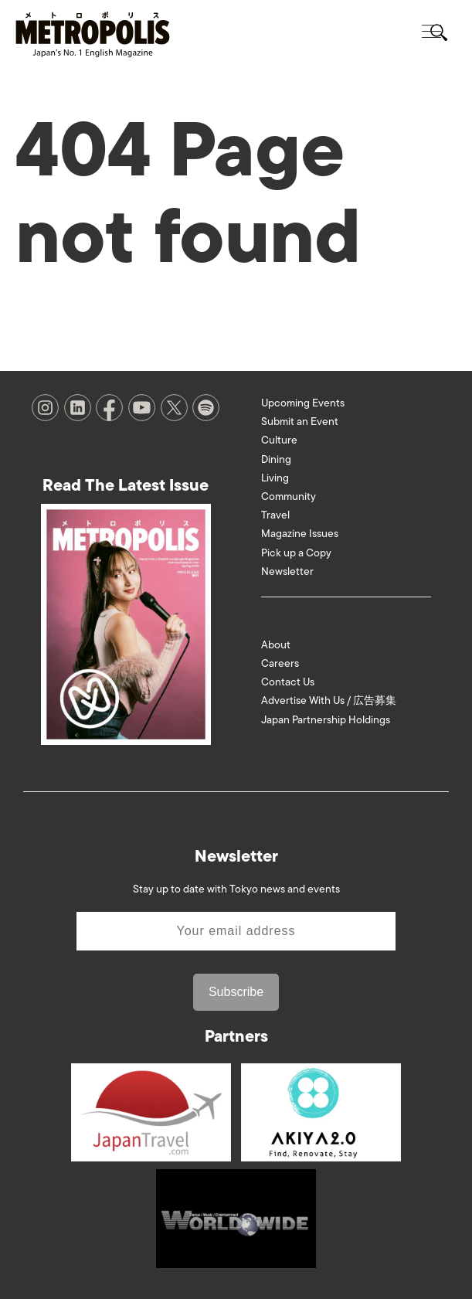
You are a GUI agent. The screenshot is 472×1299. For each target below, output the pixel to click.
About (275, 645)
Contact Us (287, 682)
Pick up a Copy (296, 553)
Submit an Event (299, 421)
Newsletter (287, 571)
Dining (276, 459)
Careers (280, 663)
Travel (275, 515)
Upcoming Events (303, 403)
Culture (279, 440)
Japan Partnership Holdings (325, 720)
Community (288, 496)
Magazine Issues (299, 533)
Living (275, 478)
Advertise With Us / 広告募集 (328, 700)
